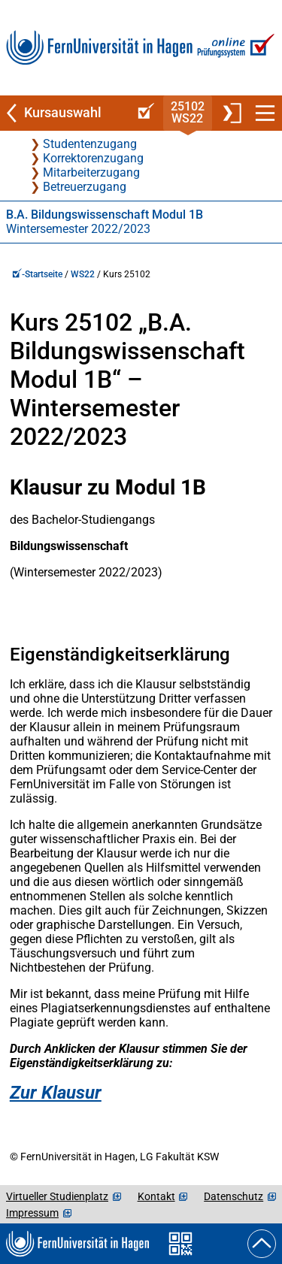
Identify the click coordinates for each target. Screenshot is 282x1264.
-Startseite (37, 274)
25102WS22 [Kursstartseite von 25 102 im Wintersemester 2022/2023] (188, 112)
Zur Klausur (56, 1092)
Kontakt (156, 1196)
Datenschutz (233, 1196)
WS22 (83, 274)
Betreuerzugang (84, 187)
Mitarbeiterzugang (91, 172)
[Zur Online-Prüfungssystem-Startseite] (234, 48)
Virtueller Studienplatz (57, 1196)
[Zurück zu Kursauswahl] (64, 113)
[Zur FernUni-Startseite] (99, 48)
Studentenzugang (90, 144)
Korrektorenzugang (93, 158)
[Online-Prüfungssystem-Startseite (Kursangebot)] (143, 113)
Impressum (32, 1213)
